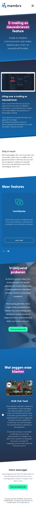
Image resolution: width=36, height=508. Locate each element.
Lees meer (19, 240)
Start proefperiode (18, 329)
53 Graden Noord (23, 502)
